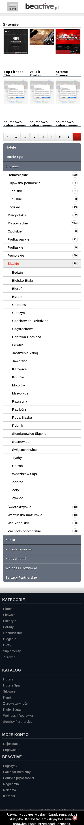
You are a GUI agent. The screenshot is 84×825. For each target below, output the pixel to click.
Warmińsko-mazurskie (25, 515)
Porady (8, 627)
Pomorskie (16, 255)
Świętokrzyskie (19, 507)
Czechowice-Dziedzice (30, 321)
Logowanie (11, 750)
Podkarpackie (18, 239)
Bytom (17, 296)
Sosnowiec (20, 441)
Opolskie (15, 231)
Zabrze (17, 482)
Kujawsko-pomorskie (24, 183)
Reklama (9, 790)
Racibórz (19, 409)
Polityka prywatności (18, 778)
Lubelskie (15, 191)
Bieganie (9, 639)
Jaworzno (19, 361)
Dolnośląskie (18, 175)
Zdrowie (9, 657)
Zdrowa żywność (18, 549)
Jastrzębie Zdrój (25, 353)
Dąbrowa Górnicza (26, 337)
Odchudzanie (13, 633)
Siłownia (9, 615)
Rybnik (17, 425)
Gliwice (18, 345)
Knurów (18, 377)
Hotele (10, 147)
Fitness (8, 609)
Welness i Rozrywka (21, 568)
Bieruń (17, 288)
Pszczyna (19, 401)
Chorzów (19, 305)
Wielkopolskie (19, 523)
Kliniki (10, 540)
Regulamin (11, 784)
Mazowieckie (18, 223)
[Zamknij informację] (75, 818)
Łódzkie (14, 207)
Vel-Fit (35, 72)
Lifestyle (9, 621)
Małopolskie (17, 215)
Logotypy (10, 766)
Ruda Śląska (22, 417)
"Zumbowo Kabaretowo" (15, 124)
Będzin (17, 272)
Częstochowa (23, 329)
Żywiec (17, 498)
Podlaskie (15, 247)
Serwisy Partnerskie (21, 577)
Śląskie (13, 263)
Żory (15, 490)
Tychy (17, 458)
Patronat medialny (16, 772)
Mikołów (18, 385)
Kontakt (9, 796)
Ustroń (17, 466)
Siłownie (12, 166)
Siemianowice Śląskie (29, 433)
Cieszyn (18, 313)
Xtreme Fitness (62, 73)
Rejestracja (11, 744)
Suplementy (12, 651)
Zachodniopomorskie (24, 531)
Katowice (19, 369)
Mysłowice (20, 393)
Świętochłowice (24, 450)
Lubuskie (15, 199)
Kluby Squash (16, 559)
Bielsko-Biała (22, 280)
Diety (7, 645)
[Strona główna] (42, 9)
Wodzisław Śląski (25, 474)
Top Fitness (14, 72)
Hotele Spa (14, 157)
